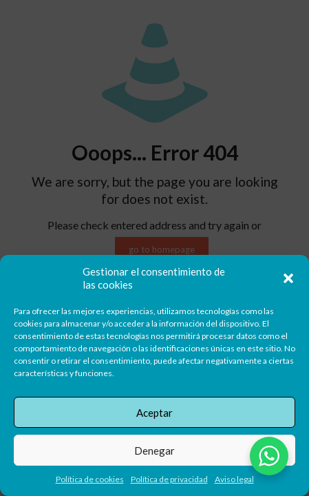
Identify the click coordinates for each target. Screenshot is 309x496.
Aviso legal (234, 479)
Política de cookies (90, 479)
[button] (288, 278)
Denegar (154, 450)
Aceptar (154, 412)
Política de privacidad (169, 479)
